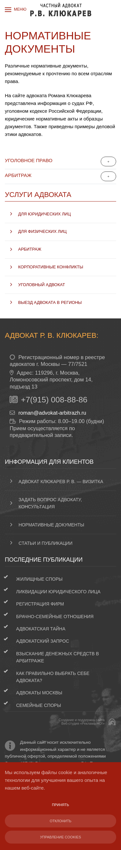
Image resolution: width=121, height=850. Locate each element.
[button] (15, 9)
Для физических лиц (42, 231)
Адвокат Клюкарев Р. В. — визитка (61, 481)
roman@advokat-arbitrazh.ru (52, 413)
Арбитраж (18, 175)
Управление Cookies (60, 837)
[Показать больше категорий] (108, 161)
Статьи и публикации (46, 543)
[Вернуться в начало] (60, 9)
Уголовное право (28, 160)
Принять (60, 805)
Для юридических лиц (44, 214)
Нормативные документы (51, 524)
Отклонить (60, 821)
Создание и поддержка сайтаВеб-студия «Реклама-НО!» (82, 721)
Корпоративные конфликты (50, 266)
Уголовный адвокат (41, 284)
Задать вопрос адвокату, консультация (50, 503)
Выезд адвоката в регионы (50, 302)
